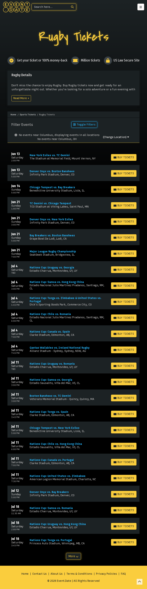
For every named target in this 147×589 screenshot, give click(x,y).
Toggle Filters (84, 124)
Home (25, 573)
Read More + (21, 98)
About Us (57, 573)
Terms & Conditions (79, 573)
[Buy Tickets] (123, 157)
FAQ (123, 573)
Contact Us (39, 573)
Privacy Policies (106, 573)
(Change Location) (116, 137)
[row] (73, 157)
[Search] (50, 7)
